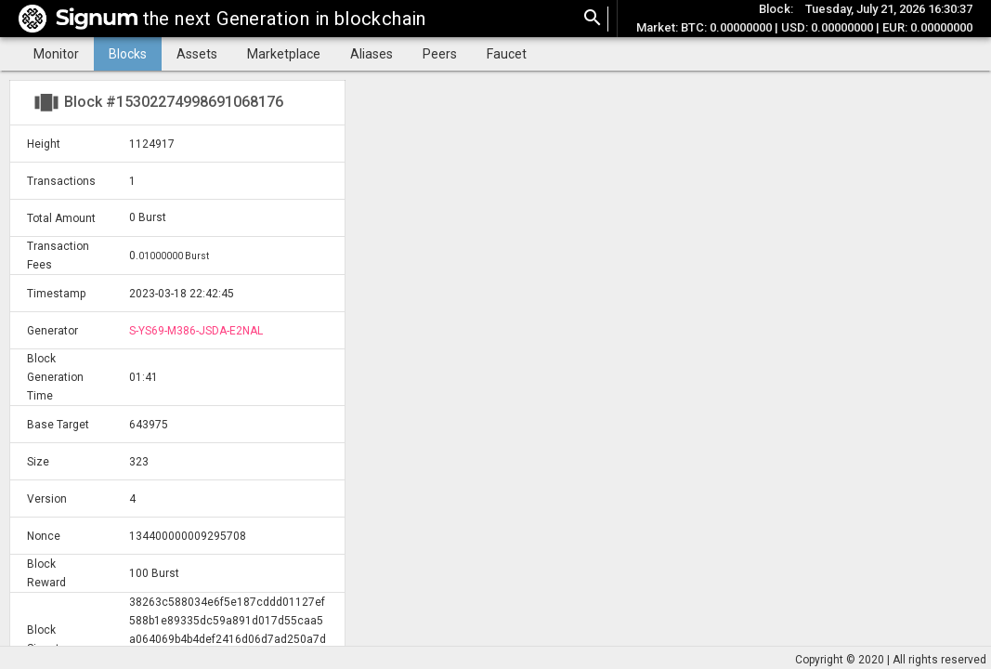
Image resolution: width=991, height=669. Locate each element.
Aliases (371, 54)
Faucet (506, 54)
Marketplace (283, 54)
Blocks (128, 54)
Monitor (56, 54)
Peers (440, 54)
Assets (197, 54)
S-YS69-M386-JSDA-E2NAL (196, 330)
